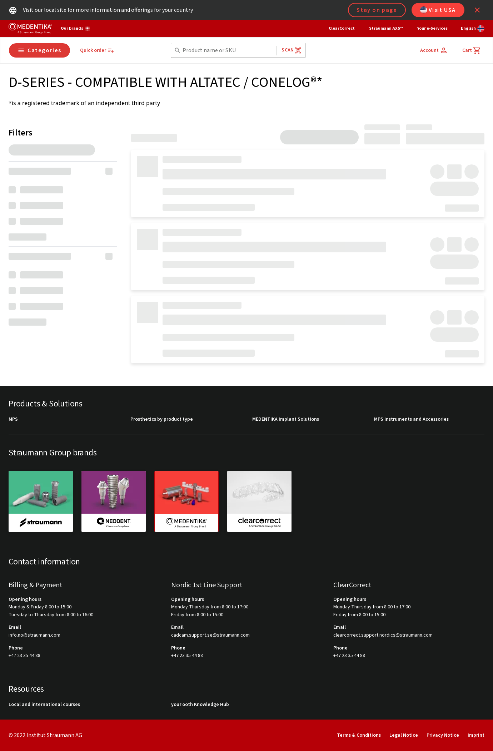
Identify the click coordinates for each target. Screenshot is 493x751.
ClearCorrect (342, 28)
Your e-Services (432, 28)
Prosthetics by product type (161, 419)
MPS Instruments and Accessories (411, 419)
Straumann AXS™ (386, 28)
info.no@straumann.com (34, 635)
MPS (13, 419)
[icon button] (477, 10)
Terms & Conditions (359, 735)
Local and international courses (44, 704)
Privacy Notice (443, 735)
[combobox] (228, 50)
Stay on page (377, 10)
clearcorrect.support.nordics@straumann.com (383, 635)
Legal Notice (403, 735)
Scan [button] (292, 50)
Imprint (476, 735)
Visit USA (438, 10)
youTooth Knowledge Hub (200, 704)
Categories (39, 50)
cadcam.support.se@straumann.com (210, 635)
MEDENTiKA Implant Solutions (285, 419)
